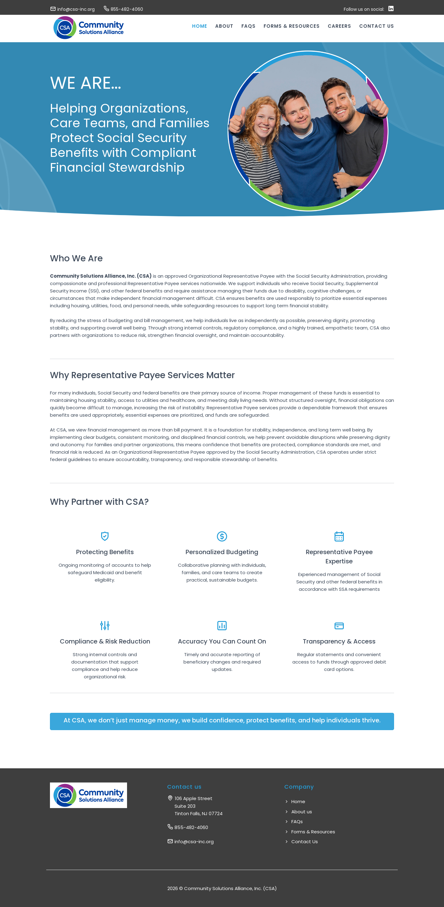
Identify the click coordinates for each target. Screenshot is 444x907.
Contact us (376, 26)
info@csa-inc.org (72, 9)
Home (199, 26)
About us (298, 811)
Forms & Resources (292, 26)
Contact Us (301, 841)
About (224, 26)
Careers (339, 26)
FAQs (248, 26)
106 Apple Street (195, 806)
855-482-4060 (123, 9)
